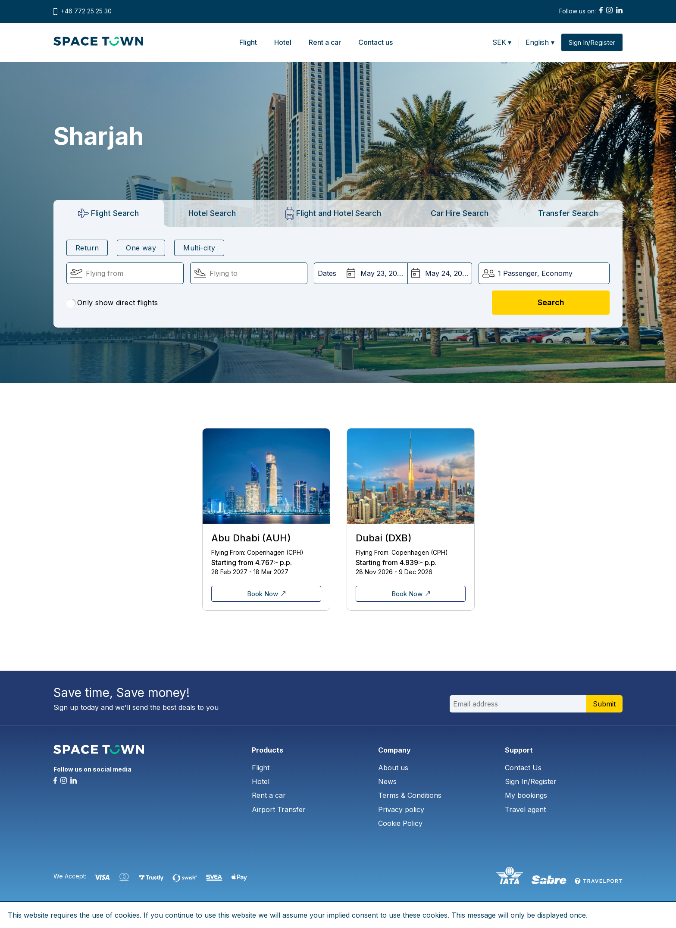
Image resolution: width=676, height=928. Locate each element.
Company (394, 750)
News (387, 781)
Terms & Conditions (409, 795)
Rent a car (325, 42)
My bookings (526, 795)
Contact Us (523, 767)
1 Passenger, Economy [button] (535, 273)
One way (141, 248)
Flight (248, 42)
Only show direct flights (112, 303)
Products (267, 750)
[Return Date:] (439, 273)
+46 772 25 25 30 (86, 11)
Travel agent (525, 809)
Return (87, 248)
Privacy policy (401, 809)
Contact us (375, 42)
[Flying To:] (248, 273)
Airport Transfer (279, 809)
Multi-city (199, 248)
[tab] (108, 213)
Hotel (282, 42)
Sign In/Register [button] (592, 42)
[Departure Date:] (375, 273)
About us (393, 767)
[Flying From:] (125, 273)
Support (519, 750)
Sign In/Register (531, 781)
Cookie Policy (400, 823)
